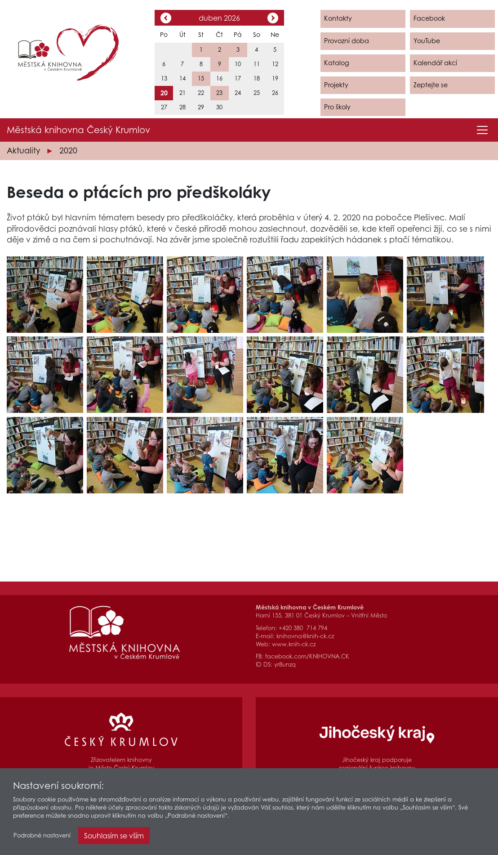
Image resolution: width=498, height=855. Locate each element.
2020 (68, 150)
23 (219, 93)
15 (201, 78)
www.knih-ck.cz (294, 644)
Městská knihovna (78, 130)
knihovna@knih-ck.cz (305, 636)
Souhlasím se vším (114, 837)
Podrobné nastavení (42, 837)
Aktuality (23, 150)
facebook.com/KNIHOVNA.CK (307, 656)
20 (164, 93)
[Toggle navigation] (482, 130)
